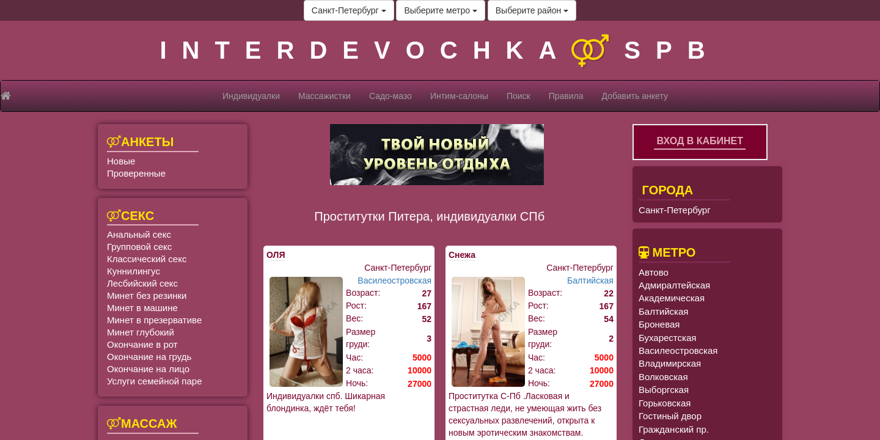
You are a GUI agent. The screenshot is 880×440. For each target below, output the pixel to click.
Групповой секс (139, 246)
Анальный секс (139, 234)
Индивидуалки (251, 96)
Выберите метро (440, 10)
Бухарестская (667, 337)
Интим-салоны (459, 96)
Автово (654, 272)
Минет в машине (142, 307)
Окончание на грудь (149, 356)
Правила (566, 96)
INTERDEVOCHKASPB (440, 50)
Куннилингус (133, 271)
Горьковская (665, 403)
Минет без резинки (146, 295)
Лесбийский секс (142, 283)
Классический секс (146, 259)
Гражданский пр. (674, 429)
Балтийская (590, 280)
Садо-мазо (390, 96)
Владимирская (670, 363)
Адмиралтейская (674, 285)
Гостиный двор (670, 416)
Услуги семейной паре (154, 381)
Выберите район (532, 10)
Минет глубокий (140, 332)
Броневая (659, 324)
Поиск (518, 96)
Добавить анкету (635, 96)
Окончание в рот (142, 344)
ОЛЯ (275, 255)
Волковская (663, 377)
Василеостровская (394, 280)
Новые (121, 161)
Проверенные (136, 173)
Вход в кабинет (699, 141)
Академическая (672, 298)
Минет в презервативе (154, 320)
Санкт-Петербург (349, 10)
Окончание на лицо (148, 369)
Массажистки (324, 96)
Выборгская (664, 389)
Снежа (462, 255)
